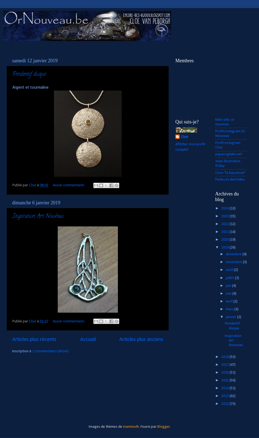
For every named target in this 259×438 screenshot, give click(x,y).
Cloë (184, 137)
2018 (225, 357)
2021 (225, 232)
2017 (225, 365)
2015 (225, 380)
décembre (234, 254)
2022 (225, 224)
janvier (231, 317)
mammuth (131, 427)
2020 (225, 240)
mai (229, 294)
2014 (225, 388)
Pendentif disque (29, 74)
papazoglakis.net (228, 154)
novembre (234, 262)
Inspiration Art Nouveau (38, 216)
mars (230, 309)
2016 (225, 373)
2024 (225, 208)
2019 (225, 248)
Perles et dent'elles (230, 180)
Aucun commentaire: (69, 185)
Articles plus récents (34, 339)
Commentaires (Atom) (51, 351)
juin (229, 286)
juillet (230, 278)
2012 (225, 404)
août (230, 270)
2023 (225, 216)
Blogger (163, 427)
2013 (225, 396)
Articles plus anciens (141, 339)
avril (229, 301)
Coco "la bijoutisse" (230, 173)
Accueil (88, 339)
